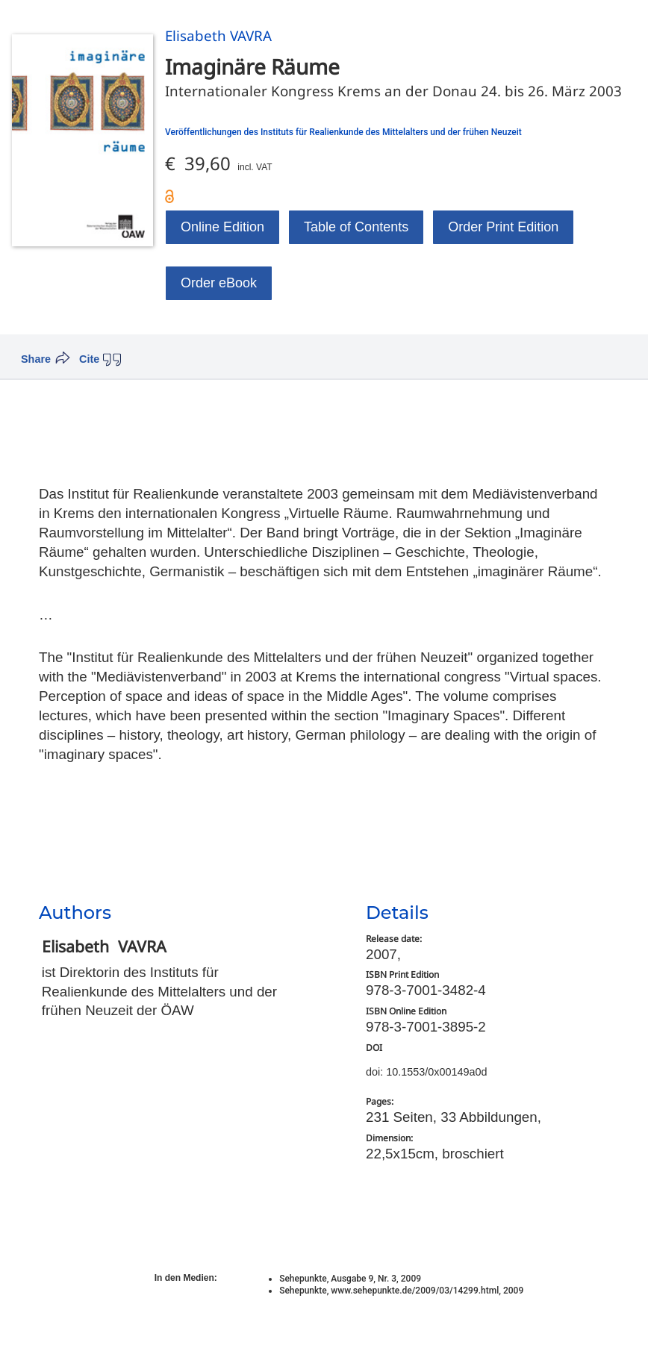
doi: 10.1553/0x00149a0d (426, 1072)
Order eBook (219, 282)
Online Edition (222, 226)
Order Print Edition (503, 226)
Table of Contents (356, 226)
